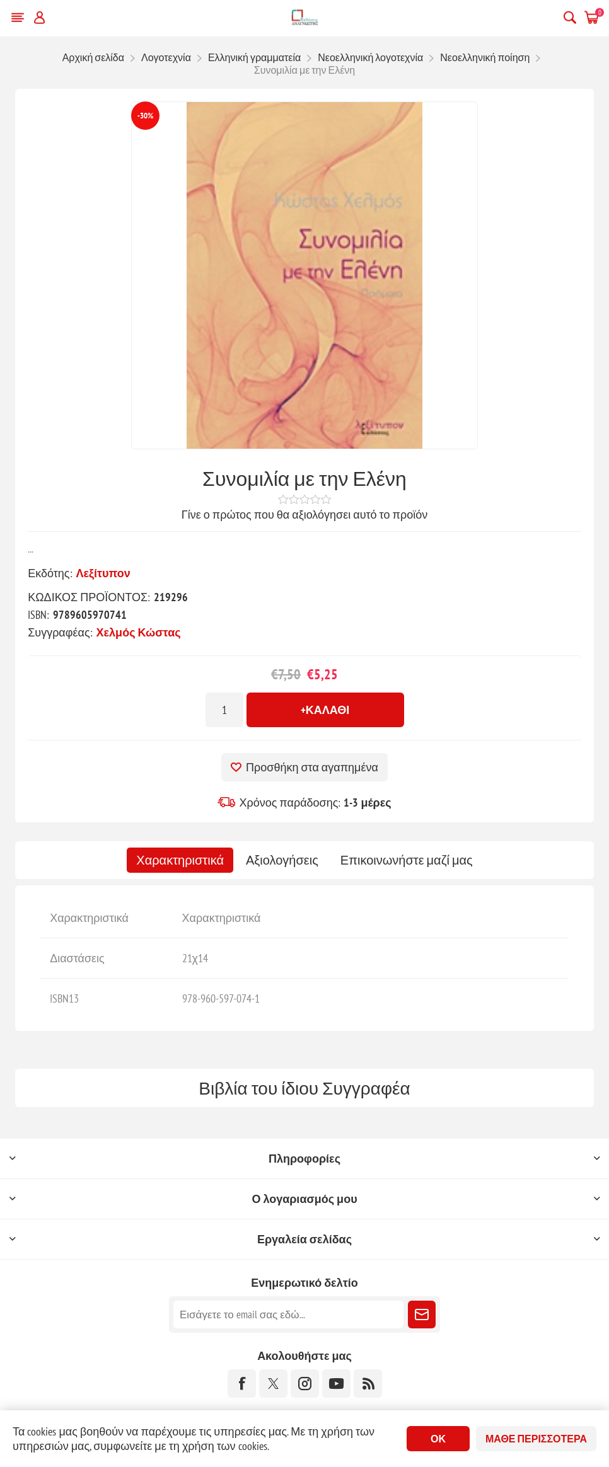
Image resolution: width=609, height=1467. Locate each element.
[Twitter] (273, 1383)
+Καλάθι (325, 710)
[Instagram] (305, 1383)
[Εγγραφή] (288, 1314)
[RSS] (368, 1383)
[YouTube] (336, 1383)
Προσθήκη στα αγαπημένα (312, 767)
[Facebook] (242, 1383)
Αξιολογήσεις (282, 860)
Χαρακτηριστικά (180, 860)
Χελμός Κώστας (138, 632)
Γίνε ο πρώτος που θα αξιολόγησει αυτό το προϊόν (304, 514)
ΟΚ (438, 1438)
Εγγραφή (422, 1314)
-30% (145, 115)
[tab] (180, 860)
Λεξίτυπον (103, 573)
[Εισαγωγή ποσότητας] (224, 710)
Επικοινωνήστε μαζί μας (406, 860)
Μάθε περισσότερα (536, 1438)
